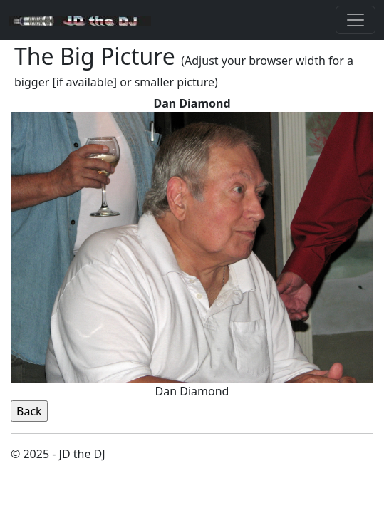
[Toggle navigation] (355, 20)
